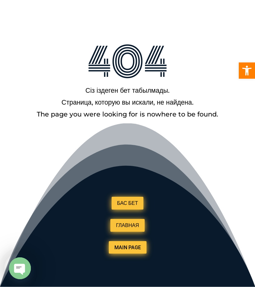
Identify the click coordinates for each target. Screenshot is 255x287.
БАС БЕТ (127, 203)
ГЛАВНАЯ (127, 225)
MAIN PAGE (127, 247)
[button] (247, 70)
